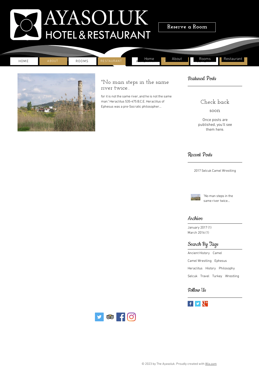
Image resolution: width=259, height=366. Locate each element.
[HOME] (24, 61)
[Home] (149, 59)
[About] (177, 59)
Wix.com (211, 364)
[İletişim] (103, 334)
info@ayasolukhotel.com (119, 358)
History (210, 268)
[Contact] (129, 334)
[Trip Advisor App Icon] (110, 317)
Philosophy (227, 268)
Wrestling (232, 276)
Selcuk (192, 276)
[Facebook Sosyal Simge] (120, 317)
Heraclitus (195, 268)
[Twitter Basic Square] (198, 303)
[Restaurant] (233, 59)
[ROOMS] (82, 61)
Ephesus (220, 261)
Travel (204, 276)
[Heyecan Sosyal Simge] (99, 317)
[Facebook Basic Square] (190, 303)
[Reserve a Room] (187, 27)
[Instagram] (131, 317)
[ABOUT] (53, 61)
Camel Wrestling (200, 261)
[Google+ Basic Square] (205, 303)
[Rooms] (205, 59)
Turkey (217, 276)
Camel (217, 253)
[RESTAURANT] (112, 61)
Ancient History (199, 253)
